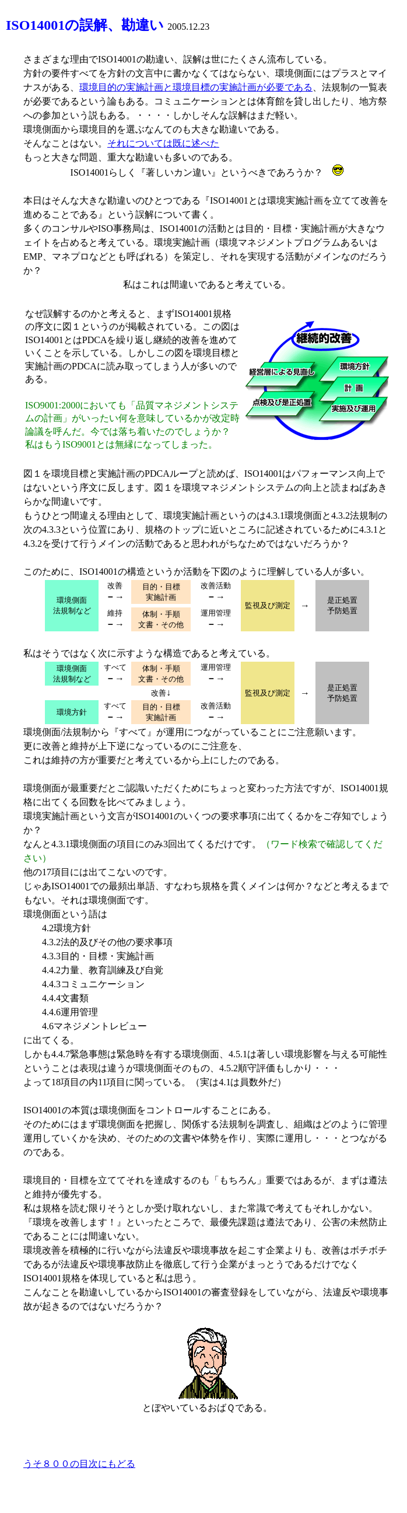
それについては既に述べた (163, 143)
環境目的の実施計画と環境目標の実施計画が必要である (196, 87)
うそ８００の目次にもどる (79, 1464)
